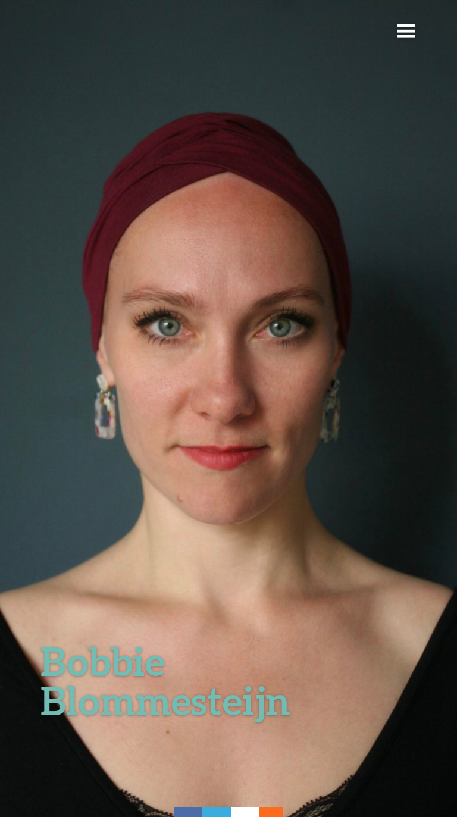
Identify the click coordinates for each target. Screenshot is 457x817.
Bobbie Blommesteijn (165, 680)
